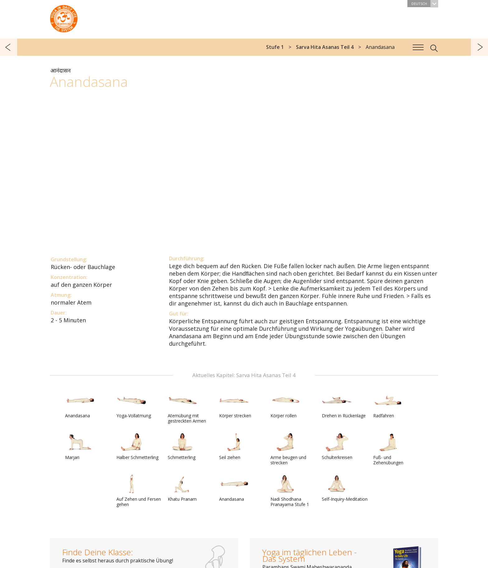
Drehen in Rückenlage (344, 405)
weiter (479, 47)
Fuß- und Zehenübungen (388, 449)
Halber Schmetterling (137, 446)
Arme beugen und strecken (288, 449)
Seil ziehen (234, 446)
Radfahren (388, 405)
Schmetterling (183, 446)
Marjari (80, 446)
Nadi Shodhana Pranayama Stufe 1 (289, 491)
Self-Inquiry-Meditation (345, 488)
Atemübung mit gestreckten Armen (187, 407)
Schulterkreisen (337, 446)
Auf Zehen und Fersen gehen (138, 491)
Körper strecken (235, 405)
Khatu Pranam (183, 488)
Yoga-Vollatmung (133, 405)
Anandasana (80, 405)
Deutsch (424, 3)
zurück (8, 47)
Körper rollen (285, 405)
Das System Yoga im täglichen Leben (64, 17)
